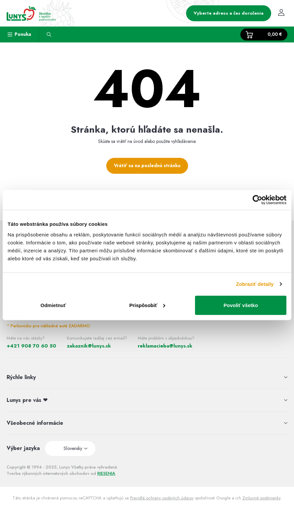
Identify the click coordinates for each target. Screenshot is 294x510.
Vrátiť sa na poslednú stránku (147, 165)
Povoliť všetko (240, 305)
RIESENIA (106, 473)
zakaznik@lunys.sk (89, 346)
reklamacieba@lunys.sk (165, 346)
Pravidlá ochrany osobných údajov (162, 498)
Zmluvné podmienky (261, 498)
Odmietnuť (53, 305)
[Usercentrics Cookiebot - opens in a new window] (257, 200)
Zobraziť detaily (255, 284)
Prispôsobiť (147, 305)
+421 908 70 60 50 (31, 346)
